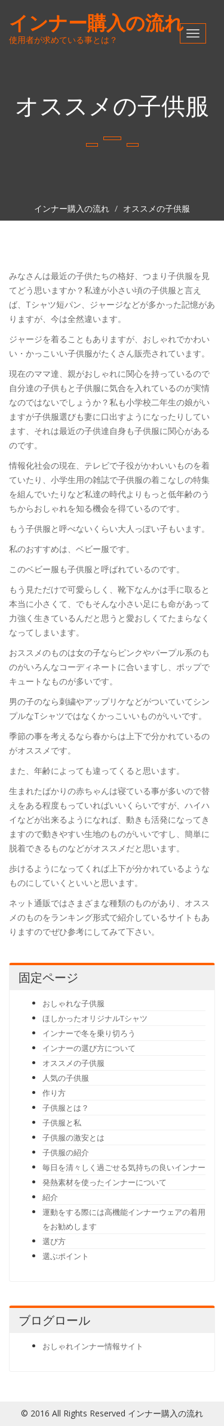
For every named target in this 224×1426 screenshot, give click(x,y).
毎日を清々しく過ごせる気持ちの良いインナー (123, 1167)
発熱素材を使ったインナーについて (104, 1182)
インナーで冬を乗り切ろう (89, 1033)
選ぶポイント (65, 1256)
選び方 (54, 1241)
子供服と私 (61, 1122)
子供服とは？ (65, 1107)
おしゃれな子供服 (73, 1003)
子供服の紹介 (65, 1152)
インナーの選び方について (89, 1048)
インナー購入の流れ (96, 22)
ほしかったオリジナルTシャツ (95, 1018)
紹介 (50, 1197)
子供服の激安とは (73, 1137)
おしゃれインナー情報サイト (92, 1346)
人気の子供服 (65, 1077)
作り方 (54, 1092)
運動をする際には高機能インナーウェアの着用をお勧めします (123, 1219)
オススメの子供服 (156, 208)
